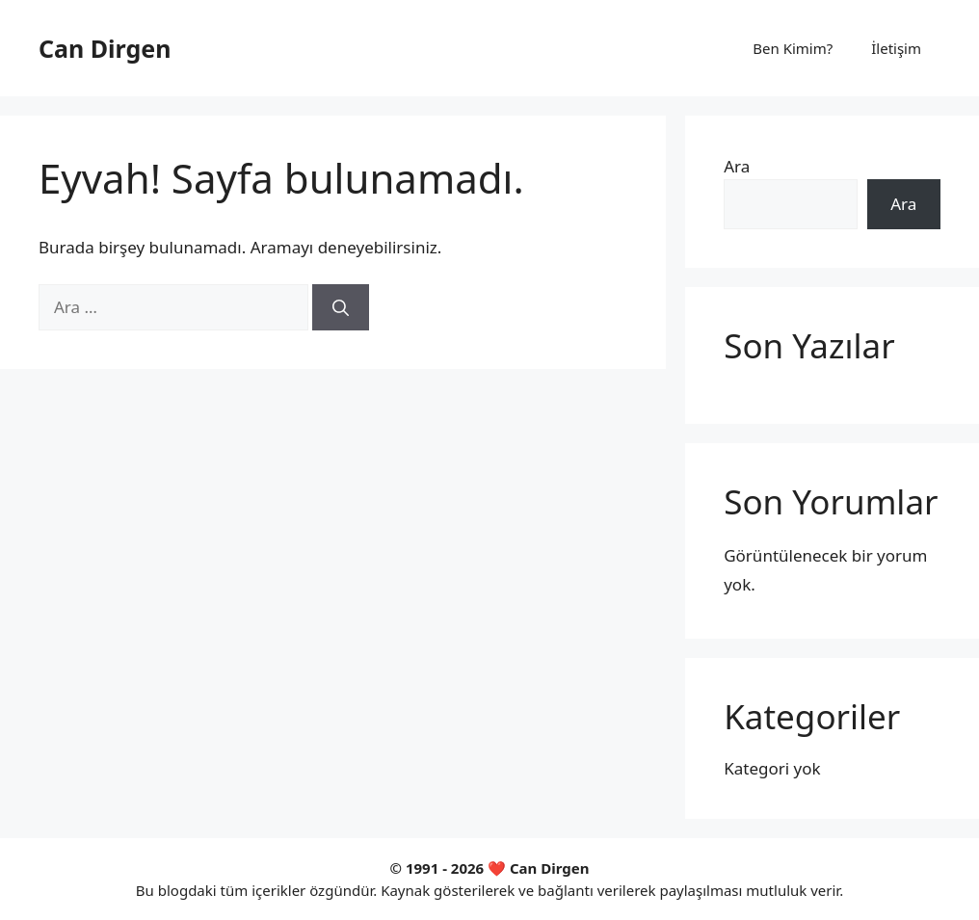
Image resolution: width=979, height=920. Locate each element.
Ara (737, 166)
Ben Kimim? (793, 48)
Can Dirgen (105, 48)
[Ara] (340, 307)
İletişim (896, 48)
